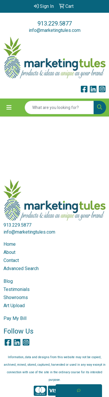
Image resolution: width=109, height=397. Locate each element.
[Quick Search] (59, 107)
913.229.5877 (54, 23)
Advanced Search (21, 268)
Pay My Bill (14, 318)
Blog (8, 281)
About (9, 252)
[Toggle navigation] (9, 107)
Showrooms (15, 297)
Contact (11, 260)
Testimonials (16, 289)
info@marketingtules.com (55, 30)
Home (9, 244)
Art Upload (14, 305)
